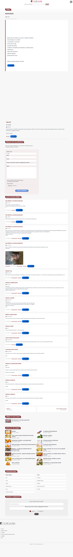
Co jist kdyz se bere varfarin (12, 349)
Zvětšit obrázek (7, 266)
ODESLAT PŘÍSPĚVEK (22, 190)
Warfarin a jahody (9, 326)
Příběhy (38, 483)
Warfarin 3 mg (9, 270)
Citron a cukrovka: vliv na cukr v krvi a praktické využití (54, 449)
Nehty (7, 483)
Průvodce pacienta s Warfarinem (50, 440)
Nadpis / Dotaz (9, 151)
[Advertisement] (36, 27)
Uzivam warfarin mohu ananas (12, 337)
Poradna (38, 477)
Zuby (7, 489)
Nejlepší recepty (40, 480)
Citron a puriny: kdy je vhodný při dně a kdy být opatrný (22, 436)
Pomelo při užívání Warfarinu (49, 444)
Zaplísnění (8, 408)
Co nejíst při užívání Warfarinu (50, 431)
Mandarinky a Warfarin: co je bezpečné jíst (21, 440)
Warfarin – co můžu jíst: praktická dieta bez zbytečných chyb (21, 449)
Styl (6, 477)
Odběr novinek (4, 530)
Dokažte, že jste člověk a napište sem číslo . (18, 162)
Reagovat (13, 136)
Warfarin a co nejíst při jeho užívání (13, 363)
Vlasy (7, 480)
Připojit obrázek (10, 183)
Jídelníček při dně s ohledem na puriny (52, 458)
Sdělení (8, 166)
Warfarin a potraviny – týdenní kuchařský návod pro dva (24, 454)
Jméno (8, 155)
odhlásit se (41, 511)
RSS (2, 537)
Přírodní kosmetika (9, 492)
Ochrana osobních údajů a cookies (7, 534)
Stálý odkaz (7, 136)
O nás (2, 528)
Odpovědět (10, 65)
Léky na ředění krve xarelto (61, 408)
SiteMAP (3, 536)
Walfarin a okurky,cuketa (11, 314)
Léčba (38, 474)
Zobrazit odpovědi (14, 238)
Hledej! (47, 4)
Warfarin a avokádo (10, 297)
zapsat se (33, 511)
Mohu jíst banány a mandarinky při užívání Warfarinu (24, 444)
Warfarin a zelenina (47, 435)
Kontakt (38, 489)
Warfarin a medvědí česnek (12, 282)
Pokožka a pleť (8, 486)
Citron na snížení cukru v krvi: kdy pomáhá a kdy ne (23, 458)
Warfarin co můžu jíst (10, 380)
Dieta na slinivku (15, 462)
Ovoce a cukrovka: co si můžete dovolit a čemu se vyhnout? (54, 454)
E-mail (8, 158)
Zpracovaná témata (41, 486)
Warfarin (14, 431)
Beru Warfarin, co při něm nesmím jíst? (14, 200)
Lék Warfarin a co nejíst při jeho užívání (52, 462)
